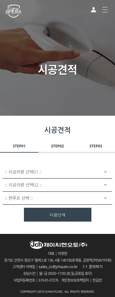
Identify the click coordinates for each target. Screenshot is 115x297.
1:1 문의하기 (92, 266)
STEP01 (19, 146)
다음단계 (58, 215)
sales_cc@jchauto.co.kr (60, 266)
